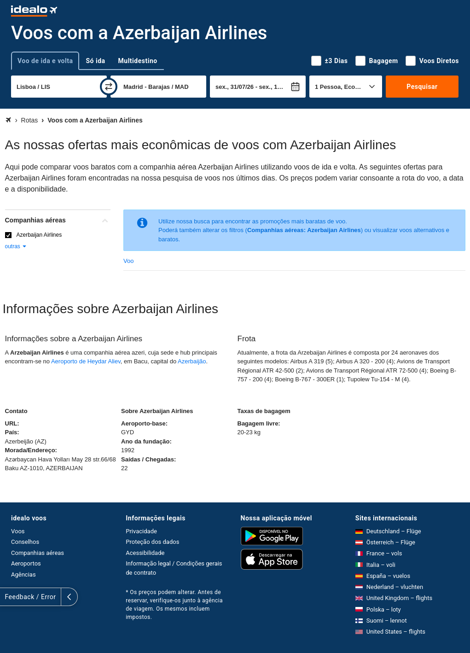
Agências (23, 574)
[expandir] (8, 597)
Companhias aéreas (37, 552)
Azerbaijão (192, 361)
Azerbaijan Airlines (39, 235)
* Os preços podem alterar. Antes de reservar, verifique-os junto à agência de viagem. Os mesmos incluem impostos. (174, 604)
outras (16, 246)
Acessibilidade (145, 552)
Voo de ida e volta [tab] (45, 60)
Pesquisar (421, 86)
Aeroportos (26, 563)
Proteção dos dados (152, 541)
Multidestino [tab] (137, 60)
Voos (18, 531)
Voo (128, 260)
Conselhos (25, 541)
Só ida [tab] (95, 60)
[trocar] (108, 86)
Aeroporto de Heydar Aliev (86, 361)
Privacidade (141, 531)
